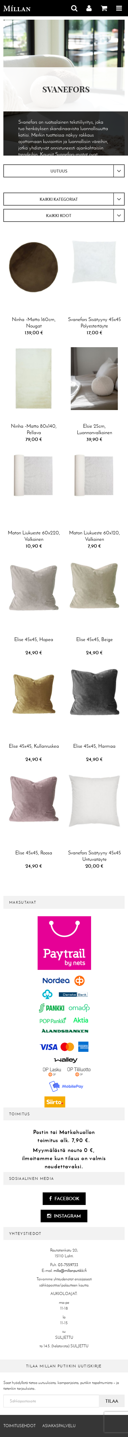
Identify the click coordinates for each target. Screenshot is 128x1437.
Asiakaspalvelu (59, 1425)
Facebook (64, 1198)
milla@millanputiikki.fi (70, 1270)
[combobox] (64, 171)
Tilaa (111, 1401)
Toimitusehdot (19, 1425)
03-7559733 (68, 1264)
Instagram (64, 1216)
